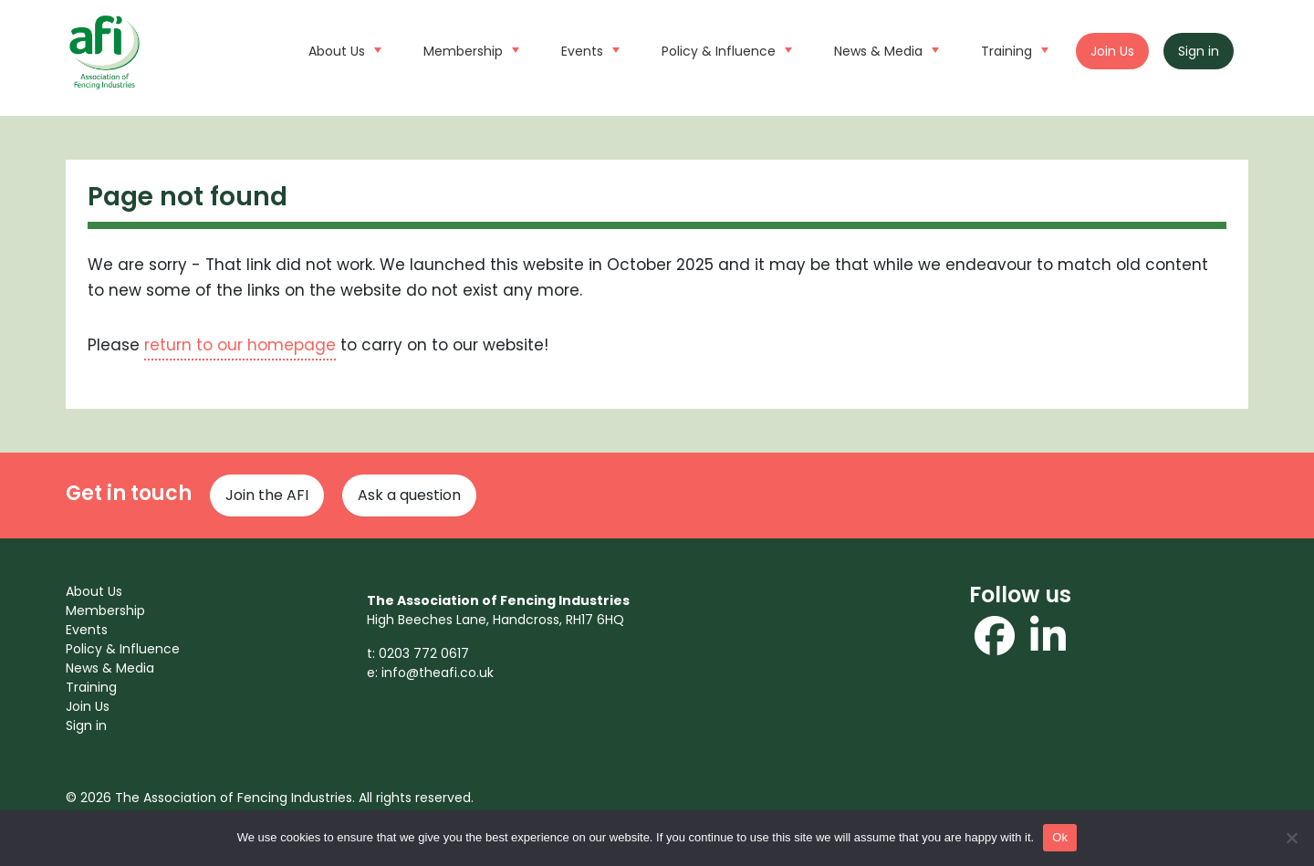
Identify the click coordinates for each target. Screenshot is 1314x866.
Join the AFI (266, 495)
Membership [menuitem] (105, 610)
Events (588, 49)
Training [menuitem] (91, 687)
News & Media (884, 49)
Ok (1060, 837)
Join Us (1112, 51)
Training (1012, 49)
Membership (469, 49)
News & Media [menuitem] (110, 668)
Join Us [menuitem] (88, 706)
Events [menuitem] (87, 630)
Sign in (1198, 51)
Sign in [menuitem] (86, 725)
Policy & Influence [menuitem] (123, 649)
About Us (342, 49)
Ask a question (409, 495)
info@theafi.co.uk (437, 672)
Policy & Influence (724, 49)
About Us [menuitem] (94, 591)
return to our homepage (240, 345)
